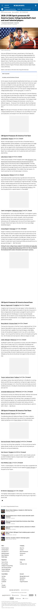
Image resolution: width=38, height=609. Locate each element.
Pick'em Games (5, 548)
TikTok (3, 578)
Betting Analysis (5, 553)
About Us (22, 548)
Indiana (17, 377)
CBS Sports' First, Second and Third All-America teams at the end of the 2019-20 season (18, 161)
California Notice (5, 571)
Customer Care (23, 564)
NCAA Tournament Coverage (6, 12)
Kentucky (10, 491)
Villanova (13, 340)
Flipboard (4, 587)
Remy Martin (4, 323)
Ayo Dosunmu (5, 175)
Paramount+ (23, 553)
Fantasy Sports (5, 549)
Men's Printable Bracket (24, 12)
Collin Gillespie (5, 340)
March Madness (5, 555)
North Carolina (15, 441)
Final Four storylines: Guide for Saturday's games (18, 537)
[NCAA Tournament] (26, 9)
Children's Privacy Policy (7, 565)
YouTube (4, 576)
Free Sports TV (5, 551)
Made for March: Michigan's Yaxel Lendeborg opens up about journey (20, 533)
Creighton (16, 305)
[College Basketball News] (10, 9)
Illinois (12, 175)
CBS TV (21, 555)
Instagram (4, 580)
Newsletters (22, 578)
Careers (22, 549)
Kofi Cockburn (29, 187)
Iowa (10, 157)
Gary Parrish (4, 22)
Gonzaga (12, 229)
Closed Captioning (6, 569)
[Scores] (19, 9)
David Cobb (16, 22)
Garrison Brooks (5, 441)
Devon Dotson (17, 420)
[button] (33, 9)
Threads (3, 585)
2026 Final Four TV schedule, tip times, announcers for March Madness (20, 527)
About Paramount (24, 551)
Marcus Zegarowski (6, 305)
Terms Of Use (5, 562)
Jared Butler (4, 138)
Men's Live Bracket (15, 12)
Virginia (11, 452)
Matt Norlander (10, 22)
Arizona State (13, 323)
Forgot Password (24, 581)
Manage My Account (24, 576)
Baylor (11, 138)
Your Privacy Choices (6, 567)
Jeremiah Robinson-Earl (8, 391)
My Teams (22, 580)
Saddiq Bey (4, 346)
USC (10, 463)
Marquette (6, 455)
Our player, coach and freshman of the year (10, 77)
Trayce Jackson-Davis (7, 377)
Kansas (13, 413)
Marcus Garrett (5, 413)
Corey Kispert (5, 229)
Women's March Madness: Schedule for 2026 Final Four (19, 510)
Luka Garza (4, 157)
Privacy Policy (5, 564)
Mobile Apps (4, 557)
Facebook (4, 581)
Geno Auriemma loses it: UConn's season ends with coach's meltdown (20, 516)
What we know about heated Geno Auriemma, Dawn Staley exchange (20, 522)
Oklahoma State (17, 210)
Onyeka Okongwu (30, 467)
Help (21, 562)
